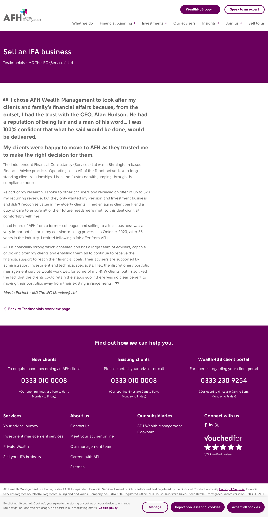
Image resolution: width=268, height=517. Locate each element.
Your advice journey (20, 426)
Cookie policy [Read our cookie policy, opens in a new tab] (108, 509)
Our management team (91, 446)
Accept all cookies (246, 508)
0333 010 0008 (44, 380)
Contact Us (79, 426)
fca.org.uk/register (232, 489)
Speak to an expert (244, 9)
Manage (155, 508)
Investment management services (33, 436)
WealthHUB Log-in (200, 9)
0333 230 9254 (224, 380)
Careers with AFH (85, 457)
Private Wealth (16, 446)
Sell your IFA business (22, 457)
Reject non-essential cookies (197, 508)
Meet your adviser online (92, 436)
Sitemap (77, 467)
